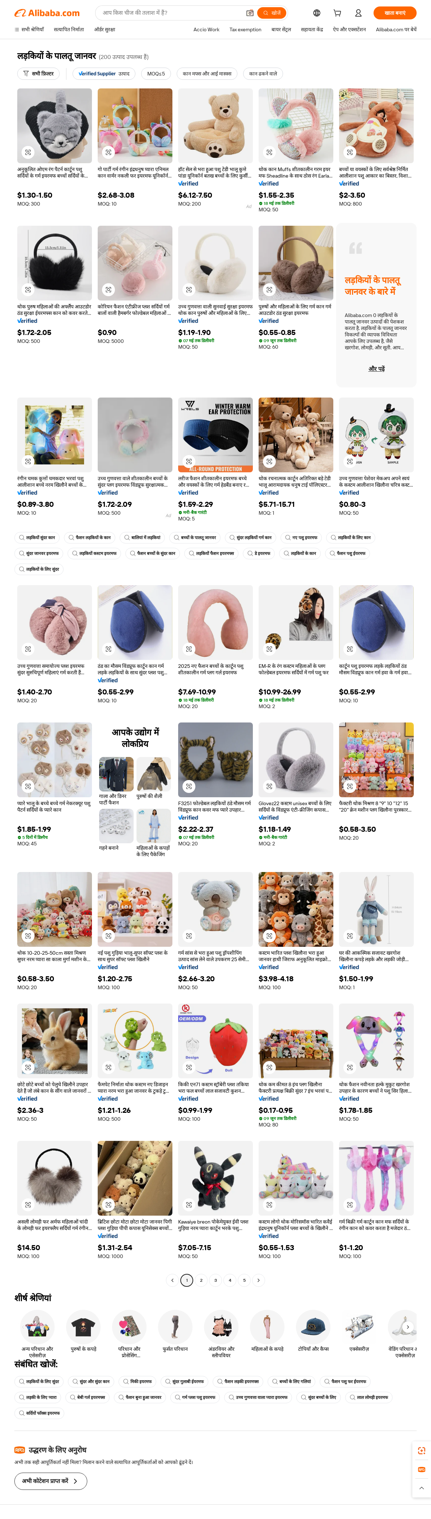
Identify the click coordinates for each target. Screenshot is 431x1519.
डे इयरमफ (258, 553)
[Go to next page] (258, 1280)
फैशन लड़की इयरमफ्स (238, 1382)
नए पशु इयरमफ (301, 538)
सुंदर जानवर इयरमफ (39, 553)
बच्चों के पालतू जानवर (195, 538)
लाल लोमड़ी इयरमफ (369, 1397)
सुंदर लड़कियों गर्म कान (251, 538)
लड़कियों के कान (300, 553)
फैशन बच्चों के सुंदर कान (152, 553)
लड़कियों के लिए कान (351, 538)
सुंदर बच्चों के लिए (318, 1397)
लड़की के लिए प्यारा (37, 1397)
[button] (250, 13)
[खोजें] (271, 13)
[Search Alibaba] (171, 13)
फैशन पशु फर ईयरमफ (345, 1382)
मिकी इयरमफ (137, 1382)
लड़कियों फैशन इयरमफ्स (211, 553)
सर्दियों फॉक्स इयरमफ (39, 1413)
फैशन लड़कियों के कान (90, 538)
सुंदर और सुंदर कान (91, 1382)
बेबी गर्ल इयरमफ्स (87, 1397)
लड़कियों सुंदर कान (37, 538)
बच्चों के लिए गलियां (291, 1382)
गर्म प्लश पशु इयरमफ (195, 1397)
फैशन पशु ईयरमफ (347, 553)
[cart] (338, 14)
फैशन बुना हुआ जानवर (140, 1397)
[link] (421, 1450)
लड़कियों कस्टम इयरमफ (94, 553)
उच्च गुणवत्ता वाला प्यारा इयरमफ (258, 1397)
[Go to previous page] (172, 1280)
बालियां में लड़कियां (142, 538)
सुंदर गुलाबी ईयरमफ (184, 1382)
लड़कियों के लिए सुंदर (39, 569)
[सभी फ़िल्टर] (38, 74)
